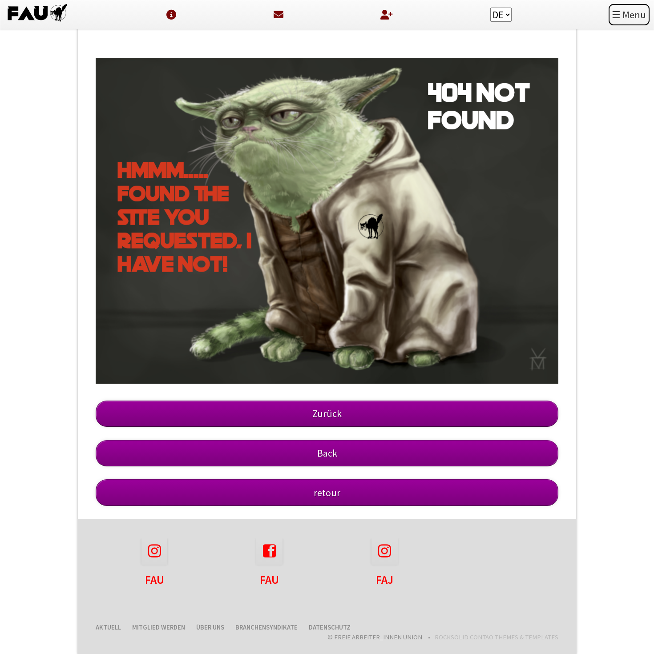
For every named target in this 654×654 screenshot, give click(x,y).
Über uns (210, 627)
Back (327, 453)
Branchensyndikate (266, 627)
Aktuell (108, 627)
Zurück (327, 413)
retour (327, 492)
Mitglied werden (158, 627)
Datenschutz (330, 627)
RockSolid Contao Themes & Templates (496, 637)
